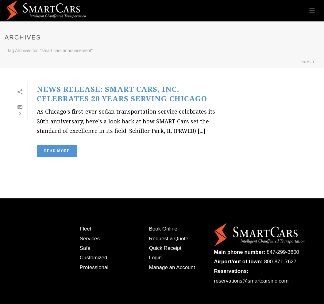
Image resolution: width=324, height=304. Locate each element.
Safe (85, 248)
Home (306, 62)
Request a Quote (168, 239)
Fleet (85, 229)
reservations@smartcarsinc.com (251, 281)
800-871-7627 (280, 262)
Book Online (163, 229)
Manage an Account (172, 267)
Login (155, 258)
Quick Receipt (165, 248)
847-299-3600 (283, 252)
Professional (94, 267)
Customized (93, 258)
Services (90, 239)
